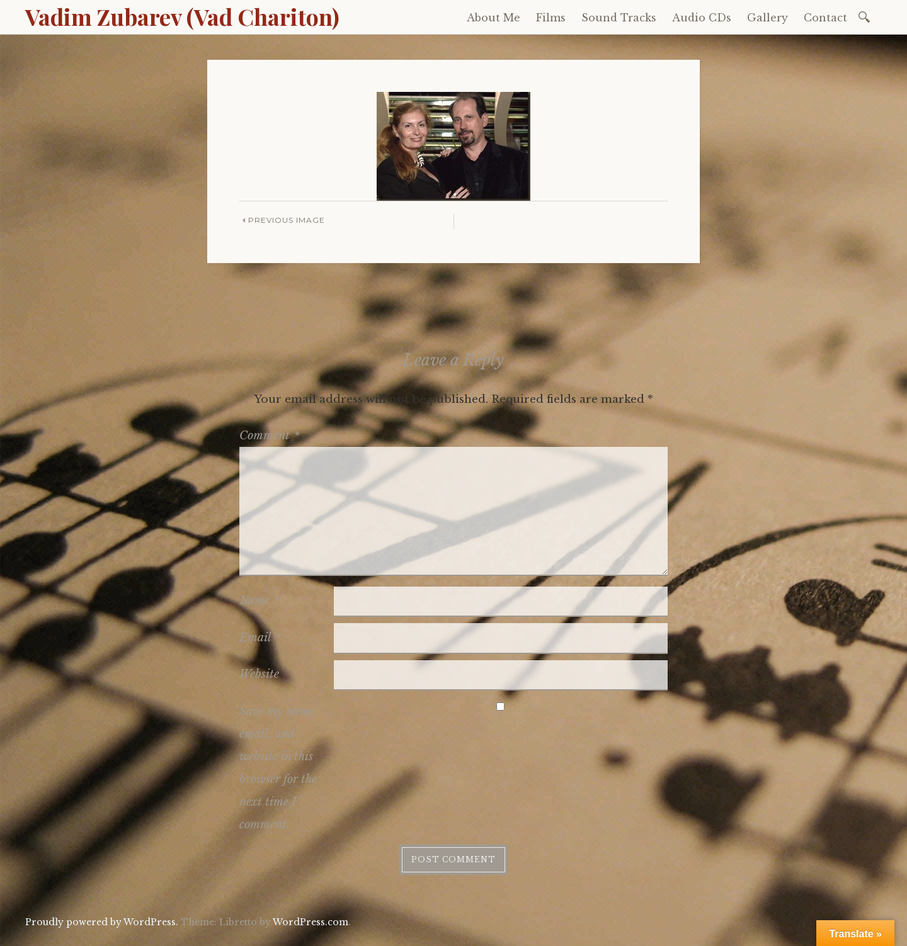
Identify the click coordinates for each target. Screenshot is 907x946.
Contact (825, 17)
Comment (269, 435)
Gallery (767, 17)
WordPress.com (310, 922)
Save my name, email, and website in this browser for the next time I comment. (278, 767)
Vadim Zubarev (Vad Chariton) (182, 16)
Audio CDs (701, 17)
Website (259, 674)
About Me (493, 17)
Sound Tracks (618, 17)
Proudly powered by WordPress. (101, 922)
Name (259, 600)
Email (260, 638)
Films (551, 17)
